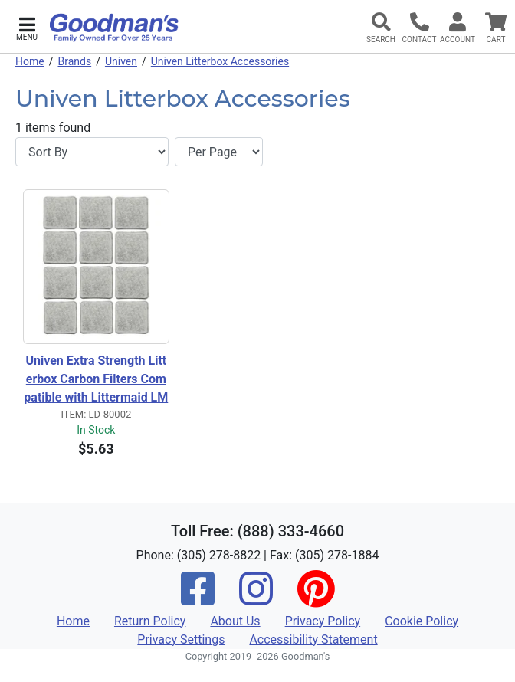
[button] (27, 27)
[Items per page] (219, 151)
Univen (121, 61)
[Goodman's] (114, 27)
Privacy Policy (323, 621)
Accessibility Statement (313, 639)
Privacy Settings (181, 639)
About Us (235, 621)
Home (29, 61)
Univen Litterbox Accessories (220, 61)
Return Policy (149, 621)
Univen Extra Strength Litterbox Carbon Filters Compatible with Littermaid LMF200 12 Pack (96, 380)
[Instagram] (256, 599)
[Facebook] (197, 599)
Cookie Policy (421, 621)
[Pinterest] (316, 599)
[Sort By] (92, 151)
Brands (74, 61)
